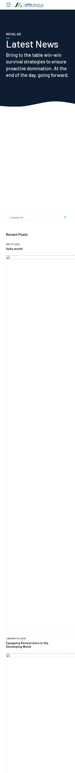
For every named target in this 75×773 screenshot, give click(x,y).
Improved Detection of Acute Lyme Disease (48, 296)
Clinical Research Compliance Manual (48, 263)
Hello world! (14, 249)
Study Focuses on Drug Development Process (43, 313)
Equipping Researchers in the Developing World (27, 280)
